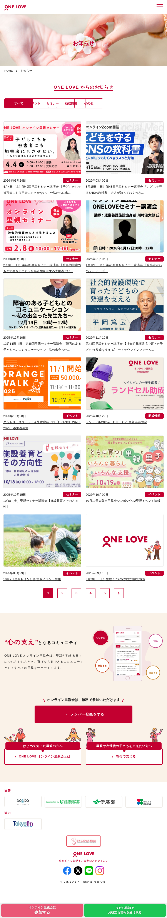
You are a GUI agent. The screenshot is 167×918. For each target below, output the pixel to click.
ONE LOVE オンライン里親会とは (45, 768)
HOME (8, 70)
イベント (55, 103)
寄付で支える (126, 768)
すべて (20, 103)
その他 (20, 115)
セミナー (90, 103)
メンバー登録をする (87, 726)
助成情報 (125, 103)
